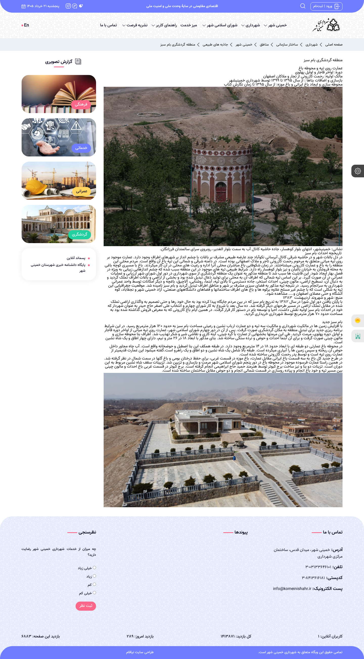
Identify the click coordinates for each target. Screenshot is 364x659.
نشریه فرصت (134, 25)
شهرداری (250, 25)
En (26, 25)
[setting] (357, 171)
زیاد (91, 577)
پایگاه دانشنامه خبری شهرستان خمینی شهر (58, 268)
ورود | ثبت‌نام (326, 6)
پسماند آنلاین (76, 258)
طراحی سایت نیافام (140, 652)
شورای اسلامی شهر (219, 25)
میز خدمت (188, 25)
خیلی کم (87, 593)
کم (92, 585)
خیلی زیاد (87, 568)
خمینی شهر (274, 25)
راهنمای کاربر (163, 25)
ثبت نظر (85, 606)
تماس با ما (108, 25)
